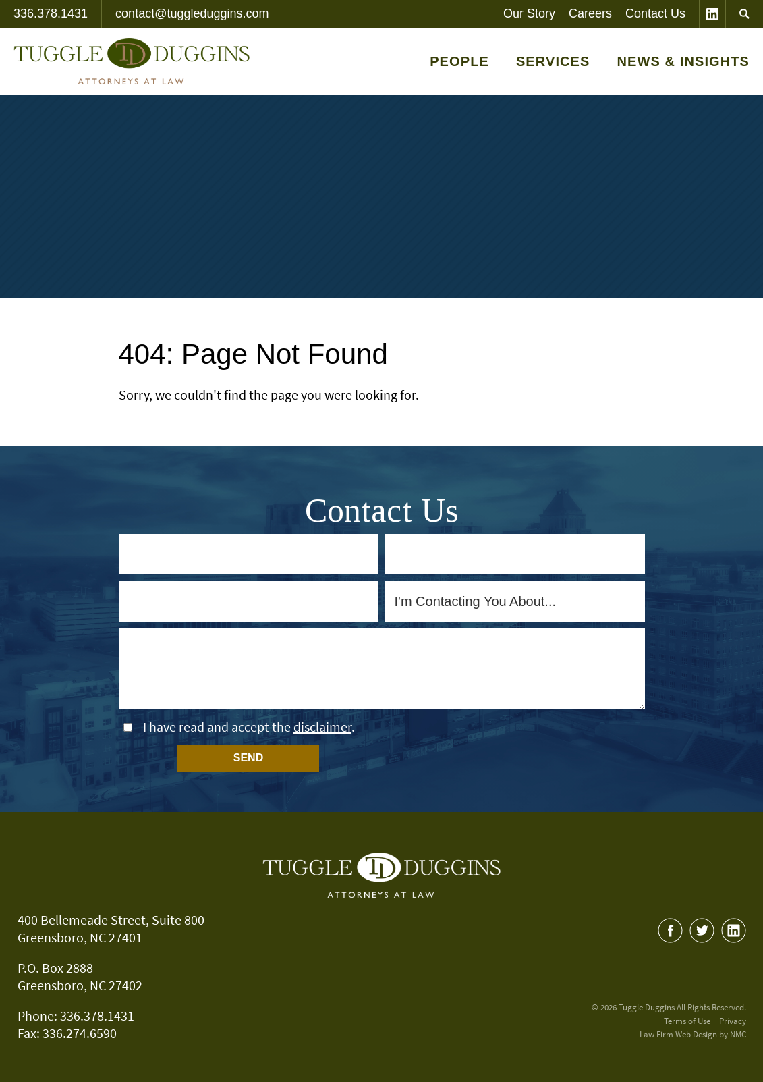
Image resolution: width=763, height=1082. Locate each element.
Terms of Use (687, 1021)
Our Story (529, 13)
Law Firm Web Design (678, 1034)
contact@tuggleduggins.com (192, 13)
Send (248, 757)
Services (553, 61)
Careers (590, 13)
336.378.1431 (50, 13)
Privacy (732, 1021)
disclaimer (322, 726)
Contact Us (655, 13)
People (459, 61)
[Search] (744, 14)
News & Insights (683, 61)
